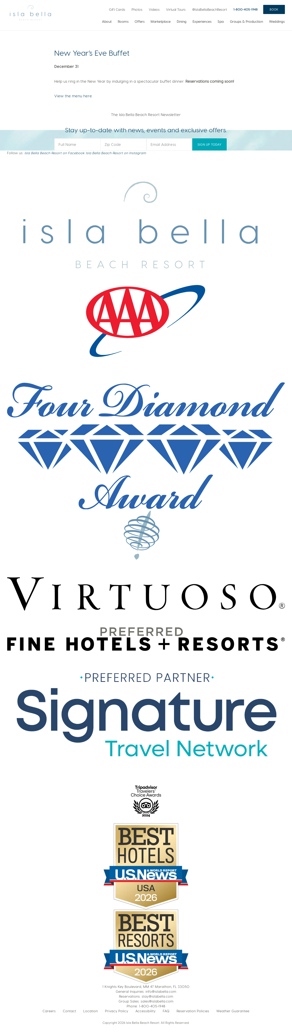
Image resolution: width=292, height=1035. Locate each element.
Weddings (277, 21)
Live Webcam (102, 8)
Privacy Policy (116, 1011)
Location (90, 1011)
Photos (137, 9)
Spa (221, 21)
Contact (69, 1011)
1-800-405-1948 (245, 9)
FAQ (166, 1011)
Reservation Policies (193, 1011)
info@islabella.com (161, 991)
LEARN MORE (239, 43)
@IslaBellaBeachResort (209, 9)
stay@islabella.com (157, 996)
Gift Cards (117, 9)
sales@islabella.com (157, 1001)
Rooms (123, 21)
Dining (182, 21)
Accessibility (145, 1011)
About (107, 21)
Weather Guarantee (232, 1011)
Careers (49, 1011)
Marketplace (161, 21)
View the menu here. (73, 96)
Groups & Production (246, 21)
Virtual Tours (176, 9)
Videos (154, 9)
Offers (140, 21)
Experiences (202, 21)
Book (274, 9)
